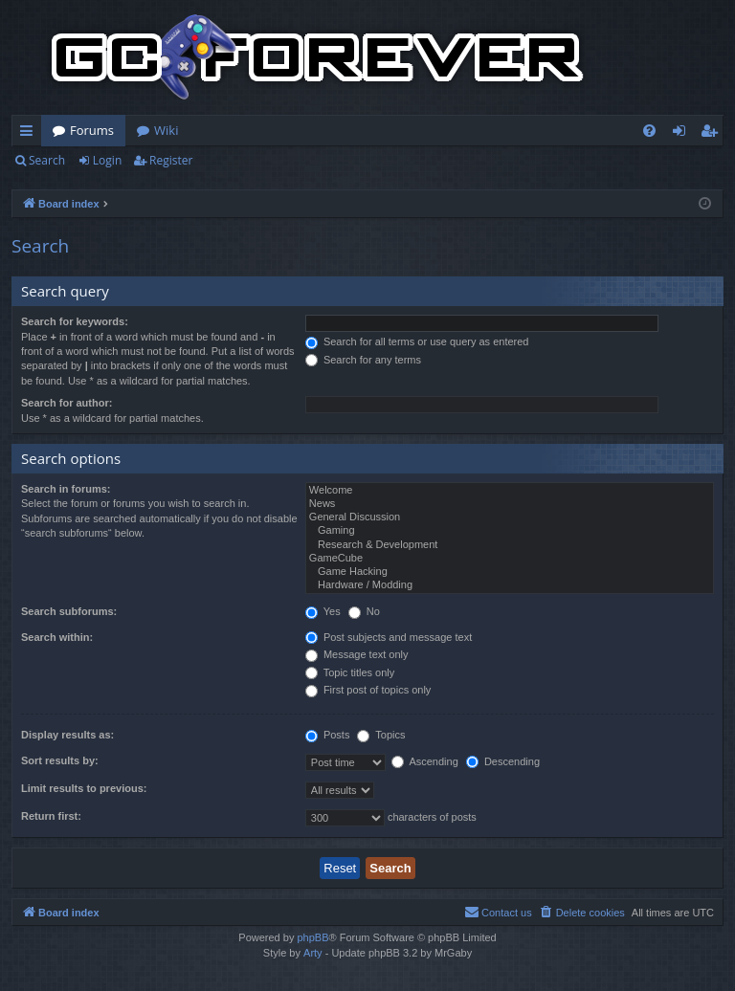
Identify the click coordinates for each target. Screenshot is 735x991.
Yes (323, 611)
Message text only (357, 654)
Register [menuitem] (713, 133)
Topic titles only (349, 672)
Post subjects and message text (388, 637)
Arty (313, 952)
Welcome (509, 490)
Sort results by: (60, 760)
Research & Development (509, 545)
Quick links (30, 133)
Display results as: (67, 734)
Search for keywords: (74, 321)
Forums (92, 130)
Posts (327, 734)
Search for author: (66, 402)
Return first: (51, 816)
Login (107, 160)
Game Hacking (509, 572)
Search (47, 160)
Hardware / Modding (509, 585)
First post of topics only (368, 689)
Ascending (424, 761)
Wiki (166, 130)
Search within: (57, 637)
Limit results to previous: (83, 788)
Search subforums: (69, 611)
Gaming (509, 531)
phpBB (312, 937)
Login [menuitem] (683, 133)
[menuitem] (649, 130)
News (509, 504)
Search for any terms (363, 359)
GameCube (509, 558)
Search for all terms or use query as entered (417, 341)
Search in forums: (66, 489)
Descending (503, 761)
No (364, 611)
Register (170, 160)
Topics (381, 734)
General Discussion (509, 517)
